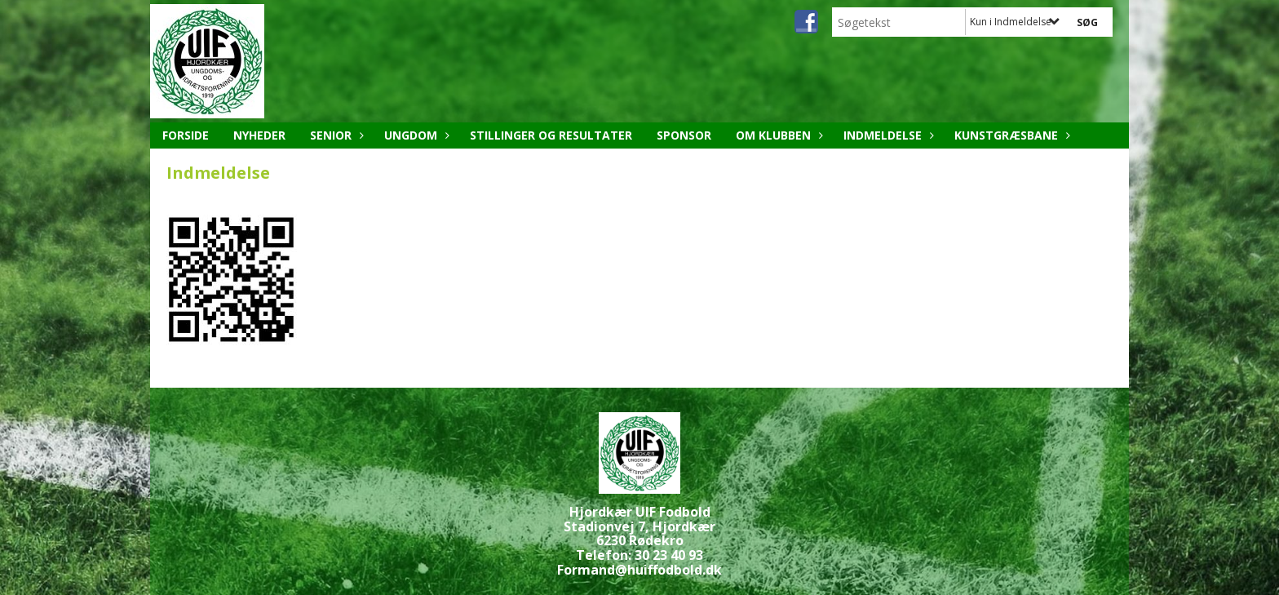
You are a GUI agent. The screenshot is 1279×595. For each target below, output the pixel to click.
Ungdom (414, 135)
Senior (335, 135)
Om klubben (777, 135)
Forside (185, 135)
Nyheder (259, 135)
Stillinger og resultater (551, 135)
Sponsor (684, 135)
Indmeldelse (886, 135)
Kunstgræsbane (1010, 135)
